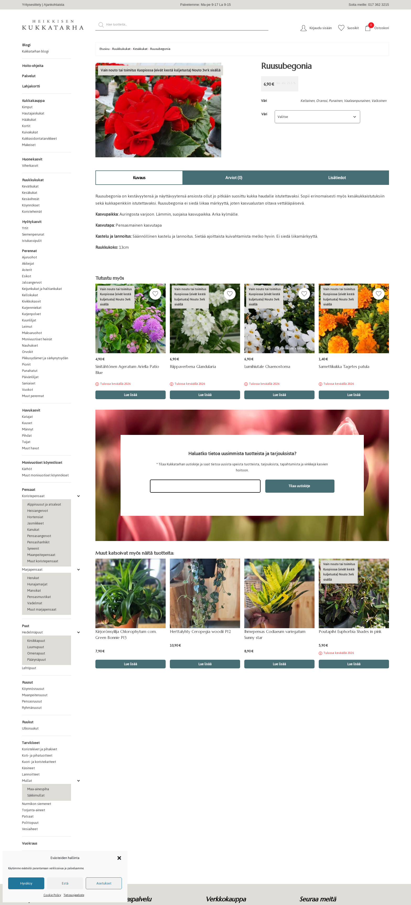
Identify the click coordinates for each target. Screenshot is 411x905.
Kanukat (33, 529)
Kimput (27, 107)
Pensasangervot (39, 536)
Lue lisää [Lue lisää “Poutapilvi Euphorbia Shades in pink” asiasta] (353, 664)
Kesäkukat (29, 192)
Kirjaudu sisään (321, 28)
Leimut (27, 326)
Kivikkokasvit (31, 301)
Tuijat (26, 442)
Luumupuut (35, 647)
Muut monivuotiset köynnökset (45, 475)
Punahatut (29, 370)
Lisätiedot (337, 178)
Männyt (27, 429)
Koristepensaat (33, 496)
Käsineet (28, 768)
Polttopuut (30, 822)
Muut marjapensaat (41, 609)
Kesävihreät (30, 199)
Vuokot (27, 389)
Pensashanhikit (38, 542)
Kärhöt (27, 469)
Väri (264, 114)
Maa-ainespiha (38, 789)
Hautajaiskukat (33, 113)
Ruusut (27, 682)
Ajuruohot (29, 257)
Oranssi (321, 100)
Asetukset (103, 883)
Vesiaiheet (30, 829)
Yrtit (25, 228)
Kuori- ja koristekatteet (39, 761)
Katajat (27, 416)
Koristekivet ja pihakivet (39, 749)
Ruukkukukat (33, 180)
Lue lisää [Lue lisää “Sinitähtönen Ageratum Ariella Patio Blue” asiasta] (130, 395)
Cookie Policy (52, 895)
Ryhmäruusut (32, 707)
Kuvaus (139, 178)
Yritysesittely (31, 5)
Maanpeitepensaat (41, 555)
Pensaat (28, 489)
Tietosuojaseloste (74, 895)
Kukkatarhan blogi (35, 51)
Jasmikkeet (35, 523)
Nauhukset (30, 345)
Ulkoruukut (30, 728)
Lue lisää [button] (130, 664)
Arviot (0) (233, 178)
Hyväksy (26, 883)
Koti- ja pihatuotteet (37, 755)
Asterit (27, 270)
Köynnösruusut (33, 688)
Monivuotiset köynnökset (42, 462)
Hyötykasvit (31, 221)
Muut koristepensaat (42, 561)
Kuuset (27, 423)
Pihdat (27, 435)
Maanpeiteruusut (34, 695)
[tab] (139, 177)
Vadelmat (34, 603)
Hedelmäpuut (32, 632)
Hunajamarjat (37, 584)
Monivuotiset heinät (37, 339)
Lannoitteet (31, 774)
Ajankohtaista (54, 5)
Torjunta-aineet (33, 810)
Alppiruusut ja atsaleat (44, 504)
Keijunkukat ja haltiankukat (42, 288)
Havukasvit (31, 410)
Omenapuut (36, 653)
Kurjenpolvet (31, 314)
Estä (65, 883)
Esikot (26, 276)
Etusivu (105, 49)
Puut (25, 626)
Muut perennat (33, 396)
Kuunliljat (29, 320)
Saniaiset (28, 383)
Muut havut (30, 448)
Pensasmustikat (39, 597)
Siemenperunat (33, 234)
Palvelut (28, 76)
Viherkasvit (30, 165)
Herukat (33, 578)
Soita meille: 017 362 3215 (369, 5)
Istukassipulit (32, 240)
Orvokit (27, 352)
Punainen (335, 100)
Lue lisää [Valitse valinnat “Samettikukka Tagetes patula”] (353, 395)
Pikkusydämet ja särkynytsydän (45, 358)
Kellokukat (30, 295)
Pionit (26, 364)
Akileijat (28, 263)
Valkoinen (378, 100)
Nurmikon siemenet (36, 803)
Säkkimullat (36, 795)
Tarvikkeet (31, 742)
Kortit (26, 126)
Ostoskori (378, 27)
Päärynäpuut (36, 659)
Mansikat (34, 590)
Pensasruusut (32, 701)
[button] (119, 858)
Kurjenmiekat (31, 307)
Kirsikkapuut (36, 640)
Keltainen (307, 100)
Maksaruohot (32, 333)
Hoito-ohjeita (32, 65)
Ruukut (27, 722)
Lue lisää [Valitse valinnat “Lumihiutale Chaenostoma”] (279, 395)
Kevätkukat (30, 186)
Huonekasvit (32, 159)
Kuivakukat (30, 132)
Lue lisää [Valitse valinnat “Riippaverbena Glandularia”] (205, 395)
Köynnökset (31, 205)
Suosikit (353, 28)
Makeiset (29, 145)
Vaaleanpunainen (357, 100)
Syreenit (33, 548)
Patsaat (28, 816)
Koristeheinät (32, 211)
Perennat (29, 250)
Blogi (26, 45)
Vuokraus (29, 843)
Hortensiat (35, 517)
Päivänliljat (30, 377)
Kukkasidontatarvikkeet (39, 138)
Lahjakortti (31, 86)
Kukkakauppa (33, 100)
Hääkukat (29, 119)
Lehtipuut (29, 668)
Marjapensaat (32, 569)
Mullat (27, 780)
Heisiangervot (37, 510)
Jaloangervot (32, 282)
